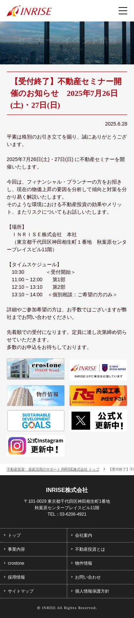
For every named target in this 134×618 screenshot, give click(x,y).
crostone (16, 563)
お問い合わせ (88, 577)
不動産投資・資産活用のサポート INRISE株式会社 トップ (53, 469)
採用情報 (16, 577)
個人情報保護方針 (92, 591)
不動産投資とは (90, 549)
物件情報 (83, 563)
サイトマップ (21, 591)
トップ (14, 535)
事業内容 (16, 549)
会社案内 (83, 535)
